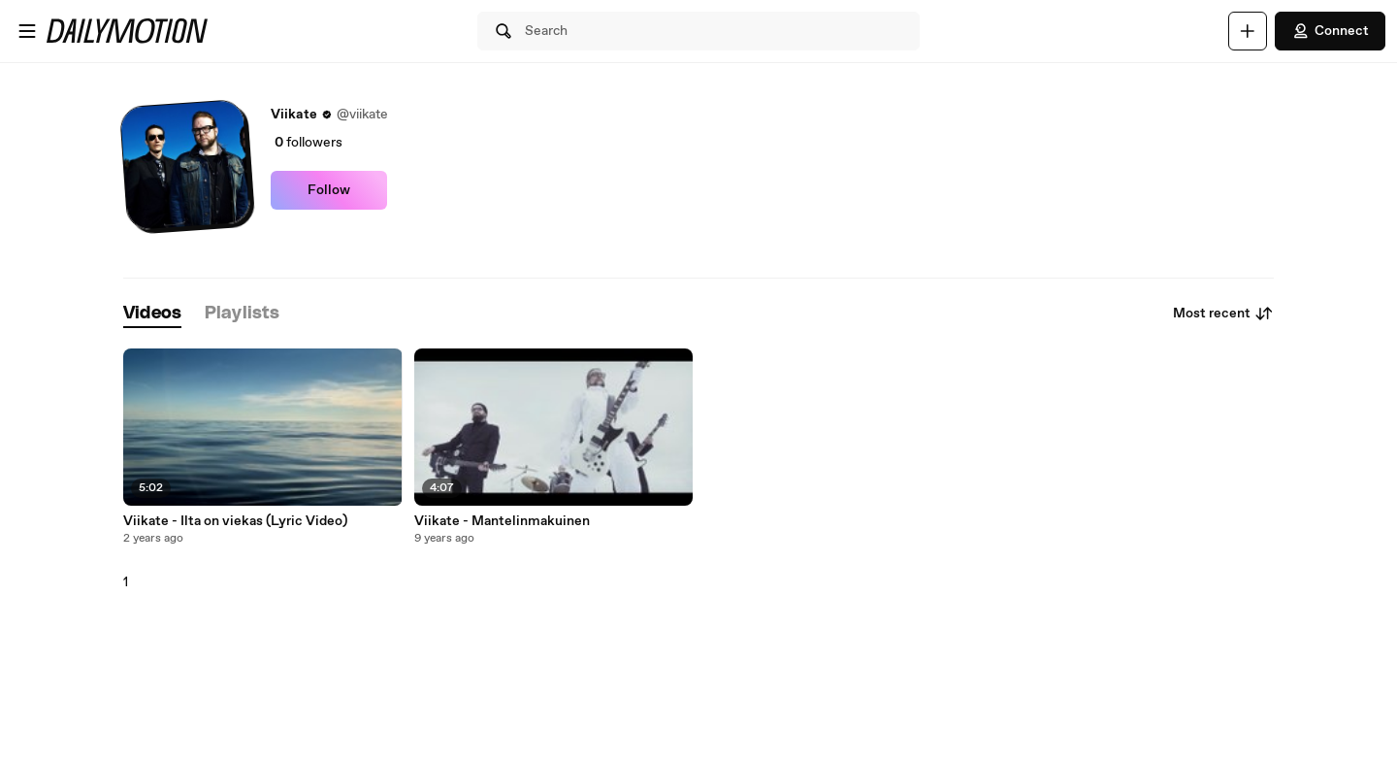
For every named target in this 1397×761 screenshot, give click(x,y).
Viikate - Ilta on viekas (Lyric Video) (235, 521)
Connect (1330, 31)
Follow (329, 190)
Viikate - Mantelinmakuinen (502, 521)
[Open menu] (27, 31)
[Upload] (1247, 31)
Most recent (1223, 313)
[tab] (152, 314)
